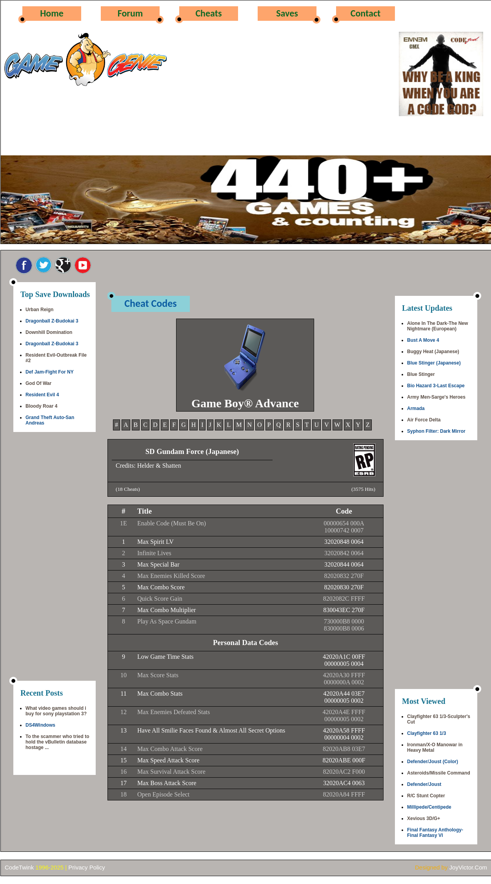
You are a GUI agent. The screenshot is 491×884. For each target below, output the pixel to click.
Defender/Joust (424, 784)
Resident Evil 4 (42, 394)
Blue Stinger (421, 374)
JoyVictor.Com (468, 867)
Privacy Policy (86, 867)
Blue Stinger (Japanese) (434, 363)
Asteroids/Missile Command (438, 773)
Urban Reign (39, 309)
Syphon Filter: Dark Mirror (436, 431)
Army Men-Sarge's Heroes (436, 397)
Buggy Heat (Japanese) (433, 351)
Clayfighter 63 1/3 (426, 733)
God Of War (38, 383)
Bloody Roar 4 (41, 406)
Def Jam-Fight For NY (49, 372)
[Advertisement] (54, 557)
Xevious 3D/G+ (423, 818)
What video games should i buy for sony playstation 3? (56, 710)
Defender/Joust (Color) (432, 761)
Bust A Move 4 (423, 340)
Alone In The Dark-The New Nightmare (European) (437, 326)
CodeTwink (19, 867)
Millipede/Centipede (429, 807)
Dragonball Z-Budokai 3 (51, 321)
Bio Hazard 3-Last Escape (436, 385)
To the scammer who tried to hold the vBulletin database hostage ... (57, 742)
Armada (416, 408)
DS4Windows (40, 725)
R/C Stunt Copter (426, 795)
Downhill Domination (48, 332)
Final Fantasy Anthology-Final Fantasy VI (435, 832)
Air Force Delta (423, 420)
